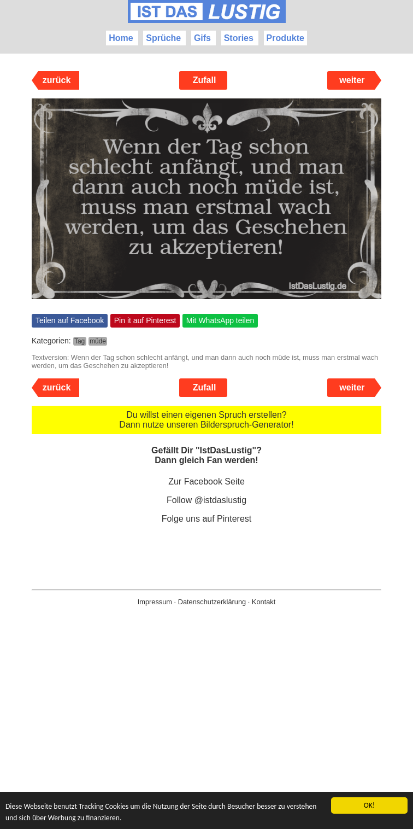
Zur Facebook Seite (206, 481)
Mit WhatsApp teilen (220, 320)
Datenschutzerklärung (212, 602)
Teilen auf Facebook (70, 320)
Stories (238, 38)
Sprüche (163, 38)
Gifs (202, 38)
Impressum (155, 602)
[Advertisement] (206, 735)
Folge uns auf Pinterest (207, 518)
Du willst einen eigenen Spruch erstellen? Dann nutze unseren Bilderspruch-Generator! (206, 419)
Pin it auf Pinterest (145, 320)
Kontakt (263, 602)
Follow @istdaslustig (206, 500)
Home (121, 38)
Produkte (285, 38)
